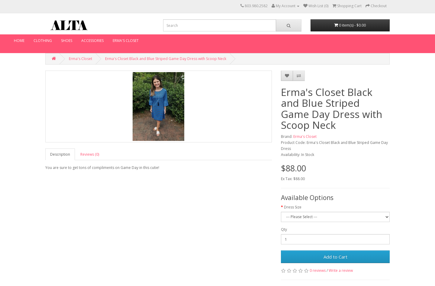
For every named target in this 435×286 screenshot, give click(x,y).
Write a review (341, 270)
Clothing (43, 40)
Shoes (66, 40)
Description (60, 154)
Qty (284, 229)
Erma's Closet (126, 40)
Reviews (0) (89, 154)
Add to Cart (335, 257)
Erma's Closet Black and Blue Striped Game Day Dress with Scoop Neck (165, 58)
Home (19, 40)
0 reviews (318, 270)
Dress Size (292, 207)
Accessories (92, 40)
